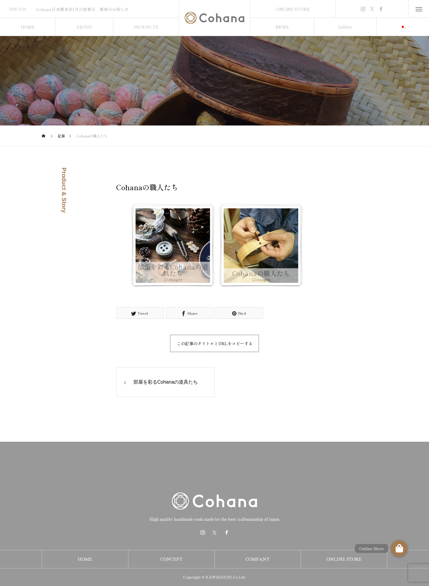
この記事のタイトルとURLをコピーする (215, 343)
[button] (399, 548)
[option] (89, 9)
